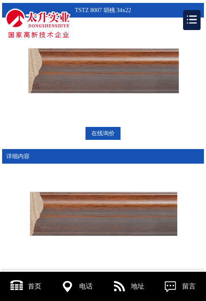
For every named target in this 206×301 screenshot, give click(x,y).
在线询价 (103, 133)
